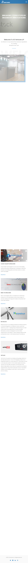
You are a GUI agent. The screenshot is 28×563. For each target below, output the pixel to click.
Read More (3, 274)
